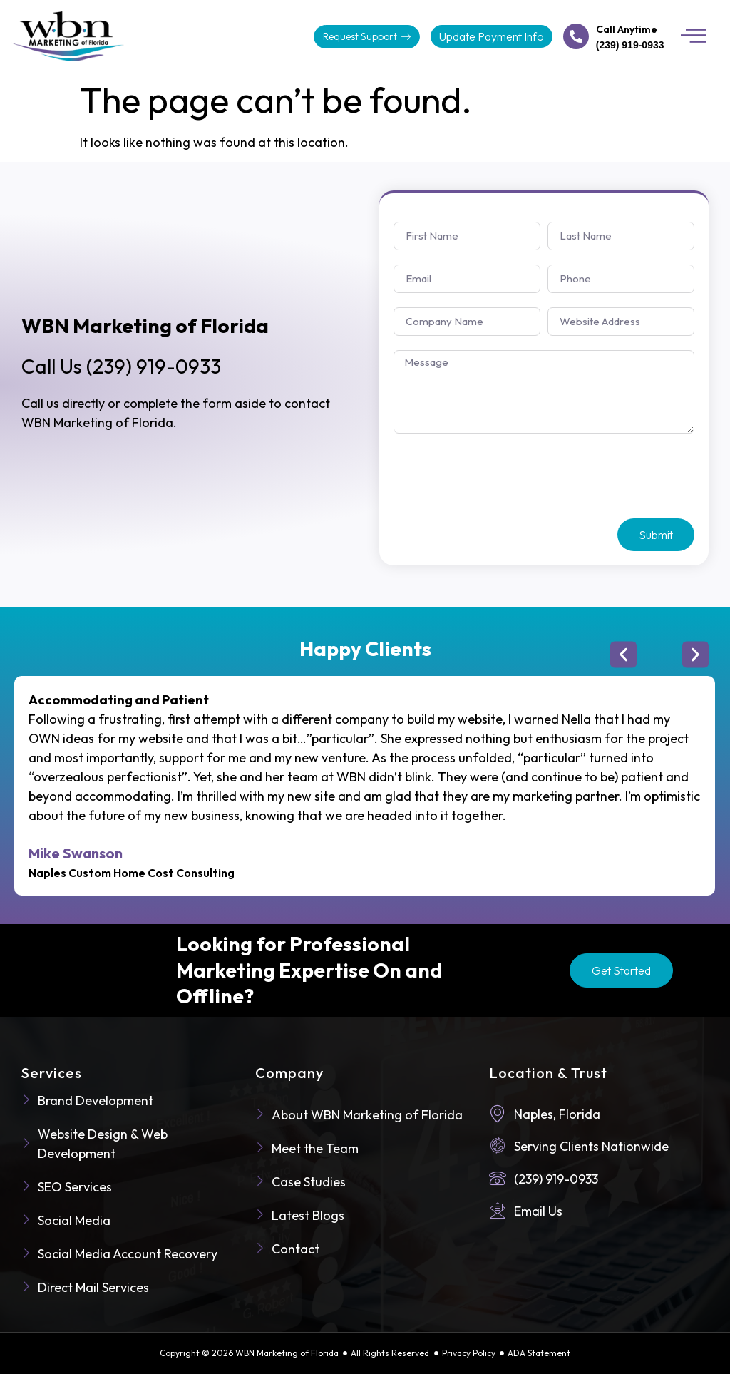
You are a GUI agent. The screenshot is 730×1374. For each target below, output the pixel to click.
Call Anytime (626, 29)
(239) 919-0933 (121, 366)
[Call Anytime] (576, 36)
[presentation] (502, 476)
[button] (694, 36)
